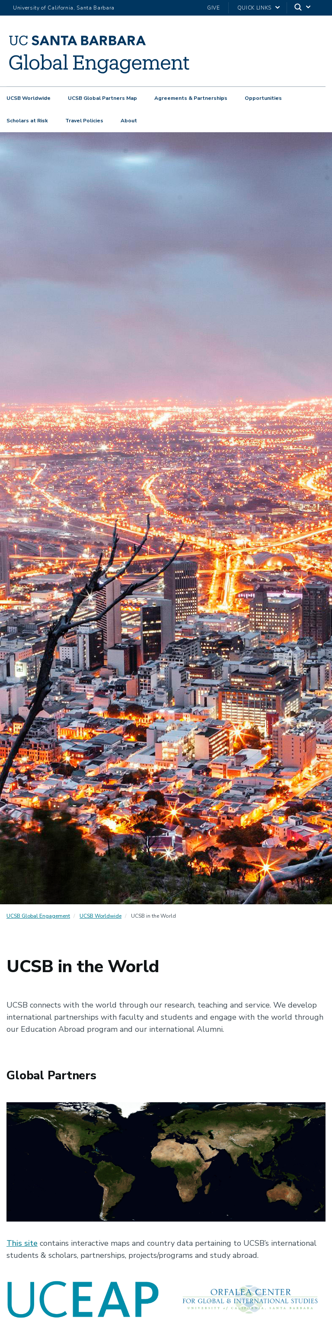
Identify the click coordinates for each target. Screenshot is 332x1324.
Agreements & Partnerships (190, 98)
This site (22, 1243)
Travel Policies (84, 120)
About (129, 120)
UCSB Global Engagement (38, 915)
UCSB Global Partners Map (102, 98)
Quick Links (254, 7)
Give (213, 7)
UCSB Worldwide (28, 98)
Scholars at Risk (27, 120)
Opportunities (263, 98)
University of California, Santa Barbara (64, 7)
